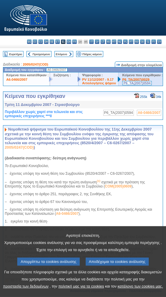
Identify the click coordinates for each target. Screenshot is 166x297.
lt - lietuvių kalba (103, 41)
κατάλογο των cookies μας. (140, 292)
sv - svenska (159, 41)
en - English (69, 41)
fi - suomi (153, 41)
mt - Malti (114, 41)
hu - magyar (108, 41)
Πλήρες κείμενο (92, 54)
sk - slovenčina (142, 41)
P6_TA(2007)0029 (135, 79)
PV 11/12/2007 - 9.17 (98, 79)
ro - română (136, 41)
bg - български (29, 41)
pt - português (131, 41)
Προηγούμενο (41, 54)
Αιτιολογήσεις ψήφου (99, 83)
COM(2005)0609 (118, 186)
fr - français (74, 41)
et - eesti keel (57, 41)
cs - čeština (40, 41)
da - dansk (46, 41)
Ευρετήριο (15, 54)
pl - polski (125, 41)
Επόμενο (61, 54)
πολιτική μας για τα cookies (81, 292)
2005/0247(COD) (35, 64)
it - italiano (91, 41)
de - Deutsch (52, 41)
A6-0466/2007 (16, 79)
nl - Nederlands (120, 41)
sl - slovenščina (148, 41)
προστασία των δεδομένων (25, 292)
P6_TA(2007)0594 (137, 83)
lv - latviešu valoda (97, 41)
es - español (35, 41)
